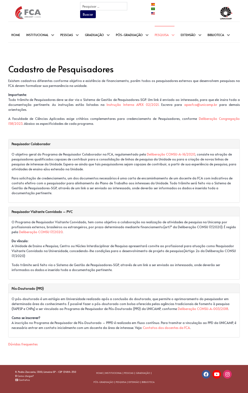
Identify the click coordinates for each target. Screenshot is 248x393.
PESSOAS (129, 372)
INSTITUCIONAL (113, 372)
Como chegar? (24, 376)
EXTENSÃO (134, 382)
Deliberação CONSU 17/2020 (41, 231)
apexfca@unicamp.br (200, 104)
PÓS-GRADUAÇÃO (104, 382)
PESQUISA (121, 382)
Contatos (22, 379)
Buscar (88, 14)
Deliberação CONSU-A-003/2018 (203, 308)
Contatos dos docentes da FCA (166, 327)
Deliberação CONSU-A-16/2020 (171, 154)
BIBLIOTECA (148, 382)
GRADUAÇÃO (143, 372)
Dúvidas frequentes (23, 344)
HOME (99, 372)
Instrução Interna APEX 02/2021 (133, 104)
